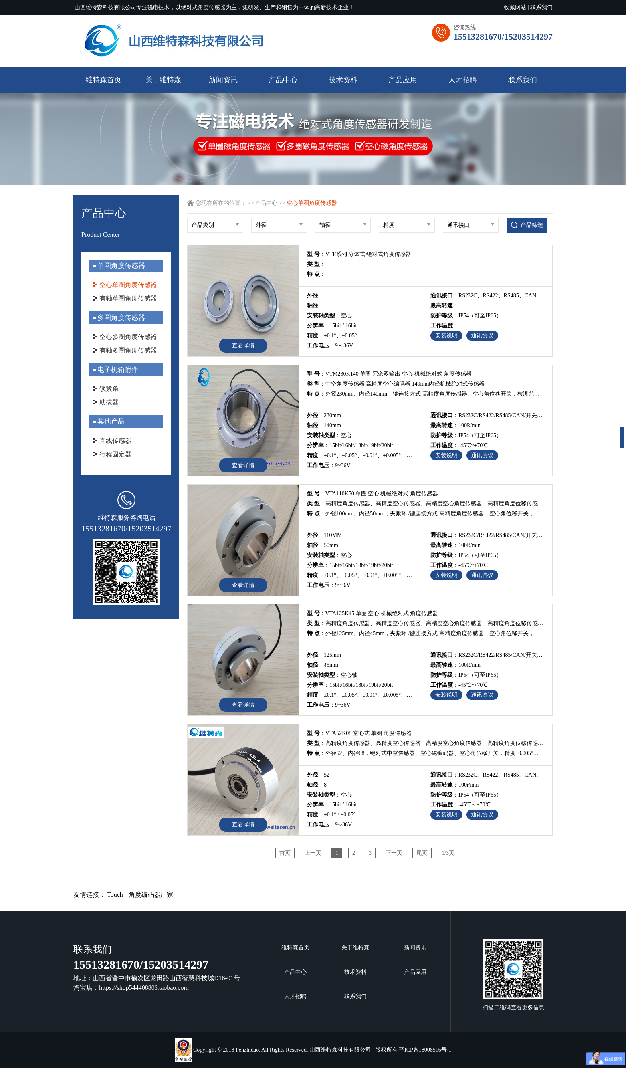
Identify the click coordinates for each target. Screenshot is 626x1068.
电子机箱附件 (117, 369)
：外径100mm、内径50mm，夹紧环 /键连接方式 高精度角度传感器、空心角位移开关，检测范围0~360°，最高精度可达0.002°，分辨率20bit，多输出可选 (425, 514)
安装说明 (446, 336)
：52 (318, 775)
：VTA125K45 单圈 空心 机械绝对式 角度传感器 (372, 613)
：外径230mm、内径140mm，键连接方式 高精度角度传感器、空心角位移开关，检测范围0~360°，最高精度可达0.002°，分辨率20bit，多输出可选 (425, 394)
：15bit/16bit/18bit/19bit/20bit (350, 445)
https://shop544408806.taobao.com (144, 987)
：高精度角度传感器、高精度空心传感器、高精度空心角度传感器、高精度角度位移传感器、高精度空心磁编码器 (425, 504)
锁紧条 (109, 388)
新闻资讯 (223, 80)
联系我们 (541, 7)
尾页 (422, 853)
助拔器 (109, 402)
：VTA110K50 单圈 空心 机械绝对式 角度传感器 (372, 494)
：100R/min (455, 425)
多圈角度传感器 (120, 317)
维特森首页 (103, 80)
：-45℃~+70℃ (459, 445)
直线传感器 (115, 440)
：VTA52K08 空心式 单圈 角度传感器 (359, 733)
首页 (285, 853)
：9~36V (329, 465)
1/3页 (448, 853)
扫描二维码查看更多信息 (513, 975)
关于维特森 (163, 80)
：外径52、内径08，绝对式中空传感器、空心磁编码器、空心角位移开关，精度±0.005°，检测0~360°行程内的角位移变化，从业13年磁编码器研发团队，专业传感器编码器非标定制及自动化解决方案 (425, 753)
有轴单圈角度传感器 (128, 298)
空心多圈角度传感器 (128, 336)
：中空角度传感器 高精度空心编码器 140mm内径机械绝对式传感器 (396, 384)
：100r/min (454, 785)
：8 (317, 785)
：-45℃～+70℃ (460, 805)
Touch (115, 894)
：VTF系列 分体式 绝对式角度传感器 (359, 254)
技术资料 (343, 80)
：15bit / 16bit (332, 326)
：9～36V (330, 346)
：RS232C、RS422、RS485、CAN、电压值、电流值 (487, 296)
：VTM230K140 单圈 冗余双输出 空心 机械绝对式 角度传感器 (389, 374)
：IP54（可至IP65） (466, 316)
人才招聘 (462, 80)
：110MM (324, 535)
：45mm (322, 665)
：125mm (324, 655)
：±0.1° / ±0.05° (331, 815)
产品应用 (402, 80)
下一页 (394, 853)
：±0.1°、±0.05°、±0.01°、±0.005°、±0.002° (360, 455)
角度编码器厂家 (151, 894)
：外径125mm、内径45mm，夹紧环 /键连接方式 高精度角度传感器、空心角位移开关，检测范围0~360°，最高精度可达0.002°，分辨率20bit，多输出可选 (425, 633)
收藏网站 (515, 7)
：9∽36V (329, 825)
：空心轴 (332, 675)
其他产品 (110, 421)
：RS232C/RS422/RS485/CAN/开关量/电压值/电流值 (487, 415)
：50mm (322, 545)
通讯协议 (482, 336)
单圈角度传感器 (120, 265)
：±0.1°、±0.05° (332, 336)
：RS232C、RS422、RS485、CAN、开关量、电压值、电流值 (487, 775)
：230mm (324, 415)
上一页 (313, 853)
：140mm (324, 425)
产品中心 (283, 80)
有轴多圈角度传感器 (128, 350)
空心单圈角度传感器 (128, 284)
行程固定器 (115, 454)
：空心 (329, 316)
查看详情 (243, 346)
